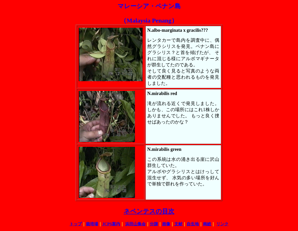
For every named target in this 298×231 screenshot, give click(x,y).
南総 (207, 224)
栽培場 (92, 224)
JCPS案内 (111, 224)
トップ (76, 224)
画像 (166, 224)
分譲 (154, 224)
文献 (178, 224)
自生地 (193, 224)
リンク (222, 224)
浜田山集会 (135, 224)
